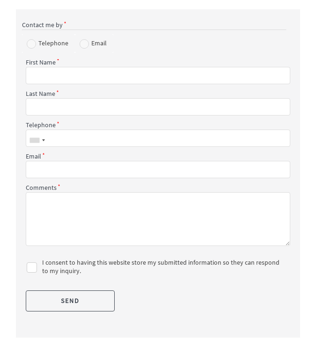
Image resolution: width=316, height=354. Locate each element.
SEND (70, 300)
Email (99, 43)
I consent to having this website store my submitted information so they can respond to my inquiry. (160, 266)
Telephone (53, 43)
